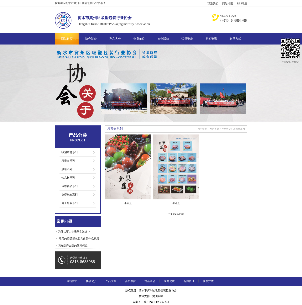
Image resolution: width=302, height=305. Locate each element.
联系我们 (212, 3)
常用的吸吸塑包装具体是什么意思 (78, 238)
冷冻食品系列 (69, 186)
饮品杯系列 (68, 177)
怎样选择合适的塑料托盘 (73, 245)
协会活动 (163, 38)
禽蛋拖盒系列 (69, 194)
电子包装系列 (69, 203)
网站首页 (67, 38)
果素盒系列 (68, 160)
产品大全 (115, 38)
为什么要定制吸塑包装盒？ (74, 231)
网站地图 (227, 3)
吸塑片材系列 (69, 152)
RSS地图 (242, 3)
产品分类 (78, 135)
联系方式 (235, 38)
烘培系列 (66, 169)
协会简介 (91, 38)
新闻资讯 (211, 38)
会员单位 (139, 38)
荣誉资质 (187, 38)
